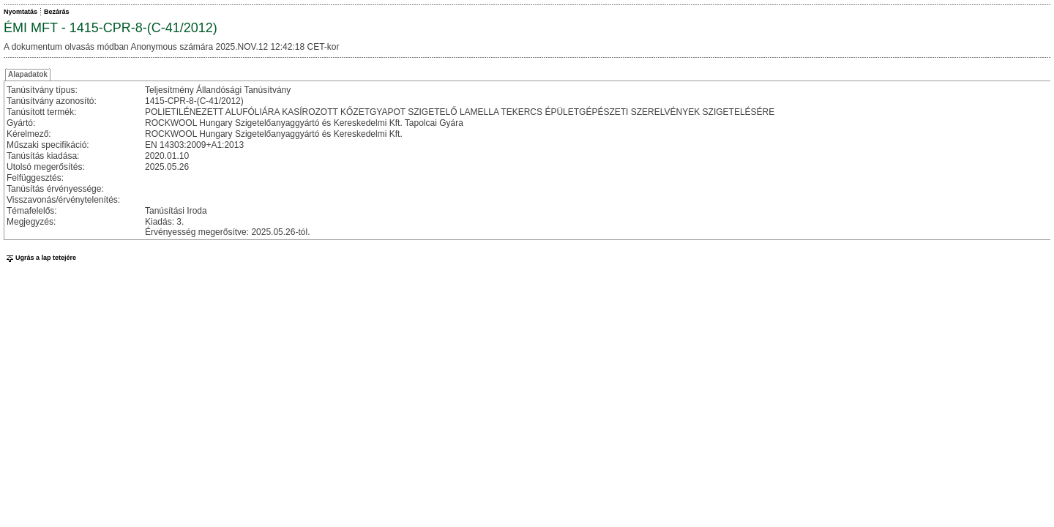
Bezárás (57, 11)
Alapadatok (28, 74)
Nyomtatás (20, 11)
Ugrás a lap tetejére (40, 257)
